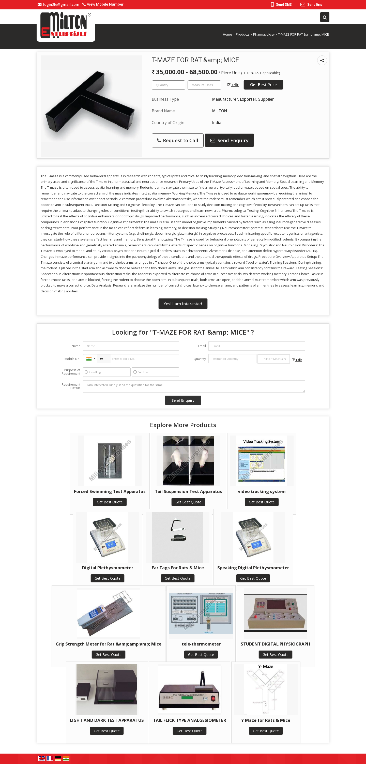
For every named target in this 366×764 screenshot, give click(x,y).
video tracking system (262, 491)
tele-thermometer (201, 644)
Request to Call (177, 140)
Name (76, 346)
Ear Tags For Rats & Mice (178, 568)
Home (227, 34)
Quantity (200, 359)
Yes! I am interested (183, 304)
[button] (105, 4)
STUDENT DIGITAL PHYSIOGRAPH (275, 644)
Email (202, 346)
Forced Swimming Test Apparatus (110, 491)
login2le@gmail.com (61, 4)
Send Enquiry (229, 140)
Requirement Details (71, 386)
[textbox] (204, 85)
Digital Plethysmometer (107, 568)
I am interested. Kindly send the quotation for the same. (194, 386)
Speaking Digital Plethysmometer (253, 568)
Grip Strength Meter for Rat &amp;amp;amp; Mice (108, 644)
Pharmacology (263, 34)
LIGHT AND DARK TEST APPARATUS (107, 720)
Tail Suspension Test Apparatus (188, 491)
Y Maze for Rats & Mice (265, 720)
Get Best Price (263, 84)
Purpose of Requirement (71, 372)
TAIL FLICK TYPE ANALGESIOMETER (189, 720)
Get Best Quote (110, 502)
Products (243, 34)
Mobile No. (72, 359)
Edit (233, 84)
